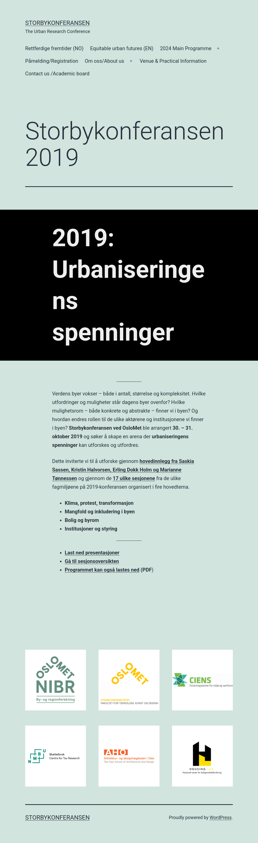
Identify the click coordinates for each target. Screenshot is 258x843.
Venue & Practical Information (173, 61)
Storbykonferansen (57, 22)
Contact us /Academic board (57, 74)
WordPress (221, 817)
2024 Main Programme (185, 48)
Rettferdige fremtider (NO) (54, 48)
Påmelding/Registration (51, 61)
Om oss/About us (104, 61)
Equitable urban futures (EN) (121, 48)
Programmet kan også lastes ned (102, 570)
